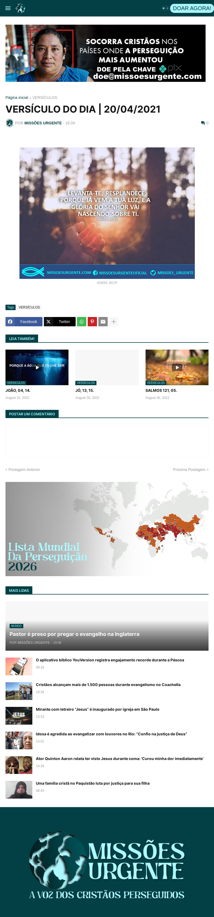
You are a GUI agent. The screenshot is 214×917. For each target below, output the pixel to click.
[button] (7, 8)
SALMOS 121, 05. (161, 390)
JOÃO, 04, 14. (17, 390)
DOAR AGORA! (192, 8)
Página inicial (16, 98)
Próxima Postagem (189, 469)
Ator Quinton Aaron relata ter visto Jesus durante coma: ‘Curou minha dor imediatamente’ (120, 758)
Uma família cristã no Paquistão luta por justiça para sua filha (93, 783)
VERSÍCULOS (45, 98)
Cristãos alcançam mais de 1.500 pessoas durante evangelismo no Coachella (108, 684)
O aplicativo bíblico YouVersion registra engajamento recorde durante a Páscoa (110, 660)
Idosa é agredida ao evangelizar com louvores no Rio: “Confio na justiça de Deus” (111, 734)
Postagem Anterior (24, 469)
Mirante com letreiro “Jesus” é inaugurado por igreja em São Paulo (97, 709)
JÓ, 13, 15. (84, 390)
